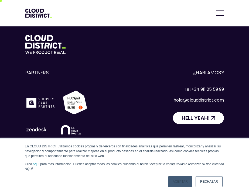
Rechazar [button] (209, 181)
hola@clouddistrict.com (198, 100)
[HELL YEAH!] (198, 118)
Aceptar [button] (180, 181)
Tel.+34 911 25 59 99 (204, 89)
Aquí (36, 164)
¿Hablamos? (208, 72)
